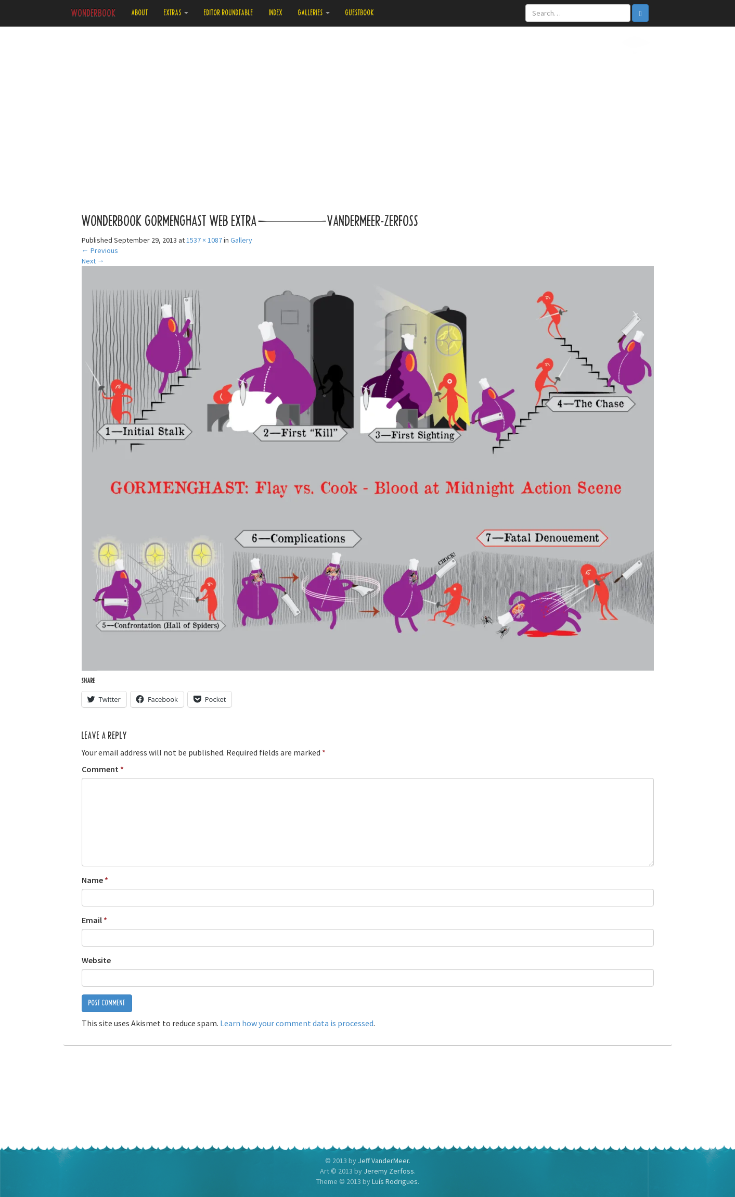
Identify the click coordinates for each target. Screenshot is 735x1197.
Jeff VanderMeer (383, 1160)
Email (94, 920)
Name (95, 880)
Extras (176, 12)
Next (93, 261)
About (140, 12)
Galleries (314, 12)
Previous (100, 250)
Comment (103, 769)
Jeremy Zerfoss (389, 1171)
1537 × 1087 (204, 240)
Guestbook (360, 12)
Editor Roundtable (228, 12)
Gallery (241, 240)
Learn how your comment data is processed (296, 1023)
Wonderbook (93, 13)
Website (96, 960)
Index (275, 12)
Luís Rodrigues (395, 1181)
